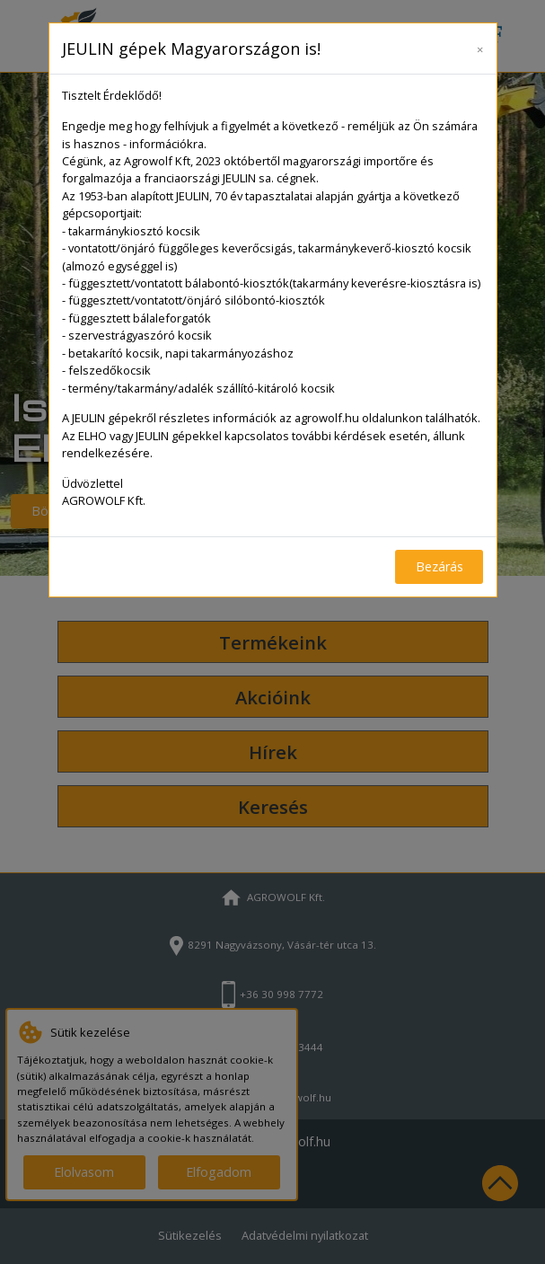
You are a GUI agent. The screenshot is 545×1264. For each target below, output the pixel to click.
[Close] (480, 45)
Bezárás (439, 566)
